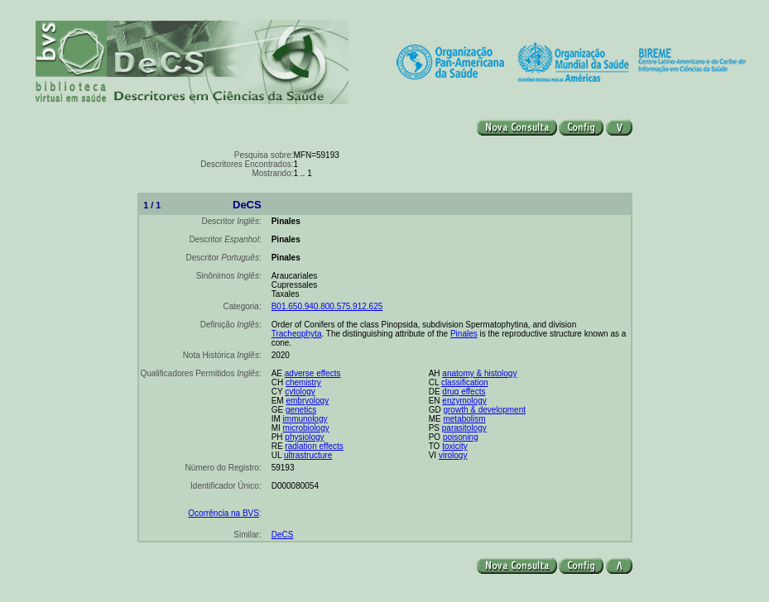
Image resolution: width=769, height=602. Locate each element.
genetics (301, 409)
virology (453, 455)
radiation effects (314, 446)
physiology (304, 437)
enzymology (464, 400)
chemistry (303, 382)
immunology (305, 418)
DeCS (283, 534)
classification (464, 382)
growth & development (484, 409)
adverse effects (313, 373)
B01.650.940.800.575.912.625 (327, 306)
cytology (300, 391)
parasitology (464, 427)
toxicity (455, 446)
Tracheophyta (297, 333)
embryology (307, 400)
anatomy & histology (479, 373)
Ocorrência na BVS (223, 513)
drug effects (463, 391)
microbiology (306, 427)
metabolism (464, 418)
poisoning (460, 437)
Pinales (464, 333)
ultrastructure (308, 455)
